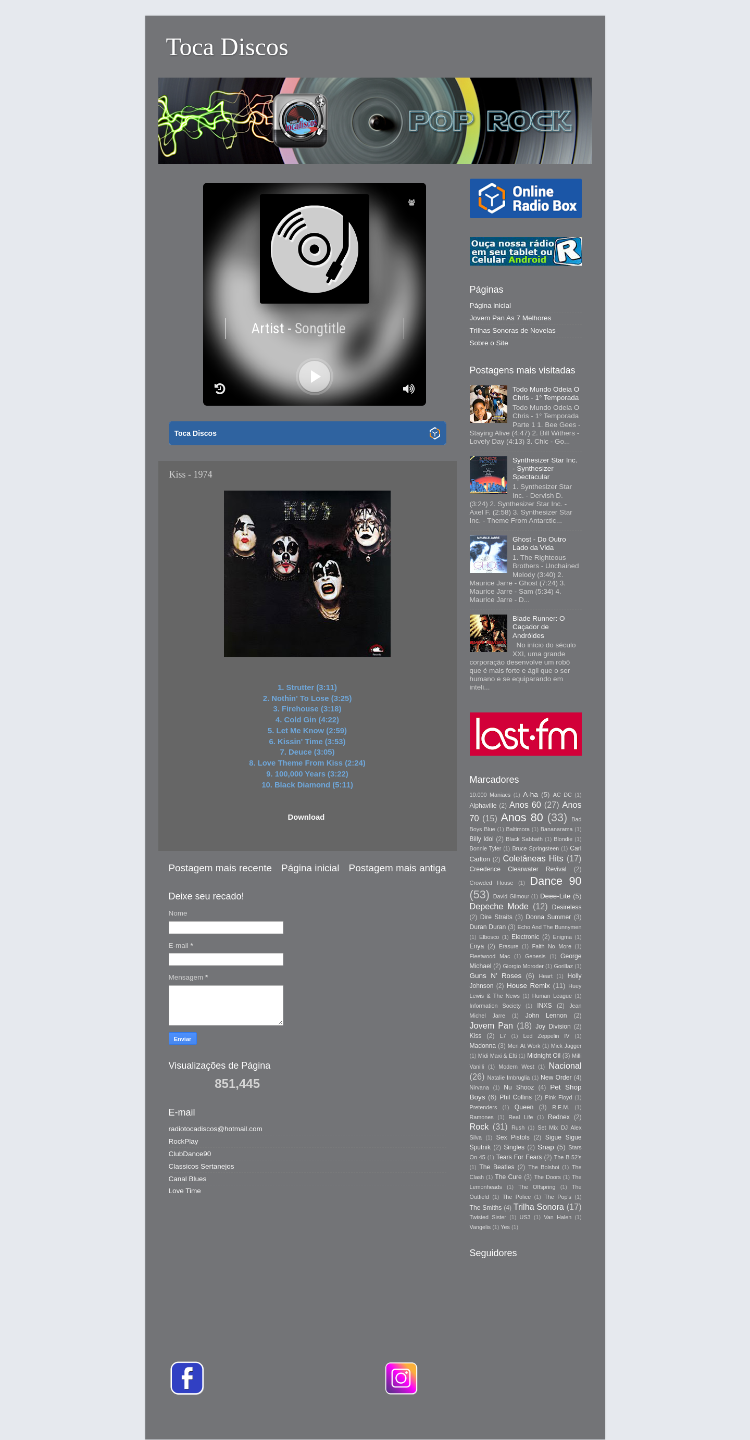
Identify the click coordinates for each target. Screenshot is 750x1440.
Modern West (516, 1066)
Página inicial (310, 867)
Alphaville (483, 805)
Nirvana (479, 1087)
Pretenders (483, 1107)
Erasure (509, 946)
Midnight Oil (543, 1055)
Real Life (520, 1117)
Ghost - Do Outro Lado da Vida (539, 543)
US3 (525, 1217)
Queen (524, 1107)
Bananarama (557, 829)
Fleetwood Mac (490, 956)
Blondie (563, 839)
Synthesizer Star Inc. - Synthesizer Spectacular (545, 468)
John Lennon (546, 1015)
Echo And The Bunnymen (549, 927)
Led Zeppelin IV (546, 1036)
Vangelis (480, 1227)
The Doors (547, 1177)
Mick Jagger (566, 1046)
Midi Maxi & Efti (497, 1056)
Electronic (525, 937)
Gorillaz (563, 966)
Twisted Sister (488, 1217)
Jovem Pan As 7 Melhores (511, 318)
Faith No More (551, 946)
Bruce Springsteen (535, 848)
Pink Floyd (558, 1097)
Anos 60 (525, 804)
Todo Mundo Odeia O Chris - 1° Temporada (545, 393)
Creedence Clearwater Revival (518, 869)
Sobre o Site (489, 343)
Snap (546, 1147)
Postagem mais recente (220, 867)
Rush (517, 1127)
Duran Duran (488, 927)
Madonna (483, 1045)
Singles (514, 1147)
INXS (544, 1005)
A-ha (530, 794)
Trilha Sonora (539, 1206)
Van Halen (557, 1217)
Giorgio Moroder (523, 966)
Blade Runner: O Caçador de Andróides (538, 627)
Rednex (559, 1117)
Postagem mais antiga (397, 867)
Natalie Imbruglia (509, 1077)
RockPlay (183, 1141)
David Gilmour (511, 896)
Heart (546, 976)
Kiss (476, 1036)
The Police (517, 1197)
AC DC (562, 795)
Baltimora (518, 829)
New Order (556, 1077)
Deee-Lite (555, 896)
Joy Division (552, 1026)
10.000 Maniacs (490, 795)
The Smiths (486, 1207)
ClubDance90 (190, 1154)
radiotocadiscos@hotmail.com (215, 1129)
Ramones (482, 1117)
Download (306, 817)
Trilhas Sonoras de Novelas (513, 330)
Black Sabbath (524, 839)
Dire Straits (496, 917)
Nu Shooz (519, 1087)
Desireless (567, 907)
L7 (503, 1036)
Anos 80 (522, 817)
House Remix (528, 986)
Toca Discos (227, 46)
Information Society (495, 1006)
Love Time (185, 1191)
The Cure (508, 1177)
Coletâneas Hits (533, 858)
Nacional (565, 1065)
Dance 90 (556, 880)
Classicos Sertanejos (201, 1166)
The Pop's (557, 1197)
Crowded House (492, 883)
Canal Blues (188, 1179)
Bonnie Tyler (486, 848)
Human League (552, 996)
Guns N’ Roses (496, 976)
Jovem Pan (492, 1025)
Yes (505, 1227)
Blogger (522, 1419)
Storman (447, 1419)
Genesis (535, 956)
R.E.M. (560, 1107)
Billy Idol (482, 839)
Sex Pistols (513, 1137)
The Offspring (536, 1187)
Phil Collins (515, 1097)
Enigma (562, 937)
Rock (479, 1126)
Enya (477, 946)
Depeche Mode (499, 906)
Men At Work (524, 1046)
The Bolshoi (543, 1167)
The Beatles (496, 1167)
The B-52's (568, 1157)
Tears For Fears (519, 1157)
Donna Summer (548, 917)
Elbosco (489, 937)
